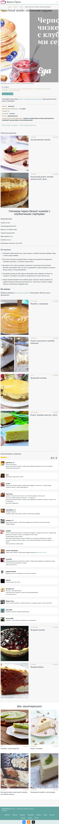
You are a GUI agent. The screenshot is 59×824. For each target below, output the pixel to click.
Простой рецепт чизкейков (10, 125)
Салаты (23, 818)
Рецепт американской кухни (27, 125)
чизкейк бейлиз (42, 552)
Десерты (22, 815)
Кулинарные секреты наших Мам (11, 2)
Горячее (14, 815)
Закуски (38, 815)
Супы (36, 818)
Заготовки (31, 815)
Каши (45, 815)
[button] (57, 2)
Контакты (4, 810)
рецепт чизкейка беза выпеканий (30, 99)
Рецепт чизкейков (7, 93)
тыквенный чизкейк (22, 293)
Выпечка (7, 815)
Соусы (30, 818)
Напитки (52, 815)
